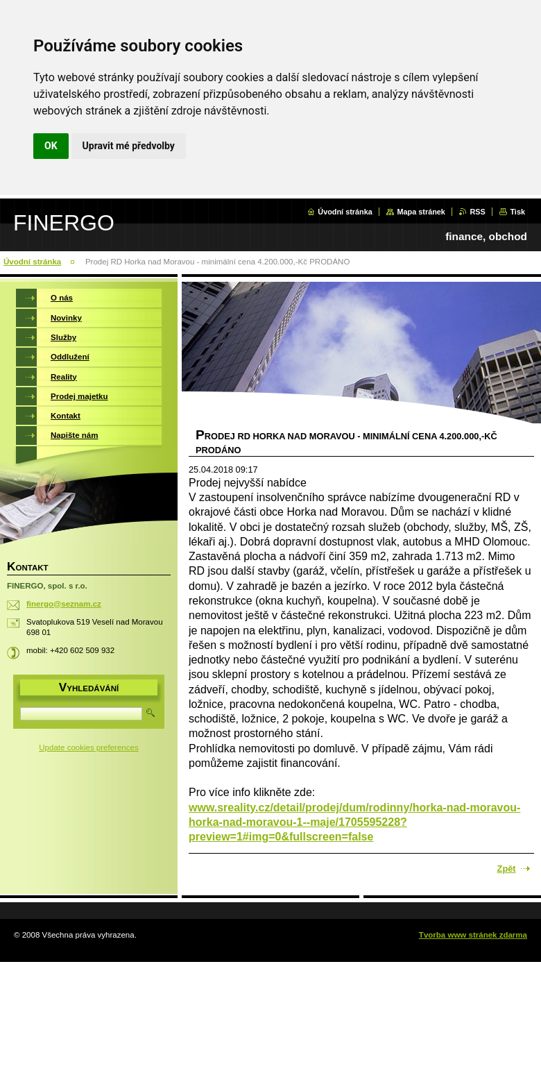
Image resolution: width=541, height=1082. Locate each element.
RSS (477, 212)
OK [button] (51, 145)
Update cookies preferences (88, 747)
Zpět (506, 868)
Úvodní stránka (345, 212)
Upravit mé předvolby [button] (129, 145)
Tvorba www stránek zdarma (473, 935)
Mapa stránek (421, 212)
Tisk (517, 212)
